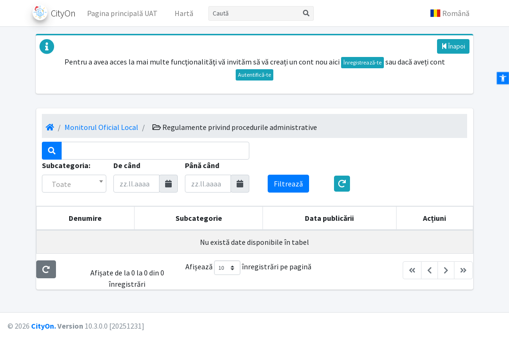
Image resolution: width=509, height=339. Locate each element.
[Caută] (253, 13)
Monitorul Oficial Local (101, 127)
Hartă (184, 13)
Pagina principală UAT (122, 13)
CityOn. (43, 326)
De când (126, 165)
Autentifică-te (254, 74)
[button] (450, 13)
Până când (202, 165)
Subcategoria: (66, 165)
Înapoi (453, 46)
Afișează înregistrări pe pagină (248, 267)
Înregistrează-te (362, 62)
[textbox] (74, 184)
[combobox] (74, 184)
